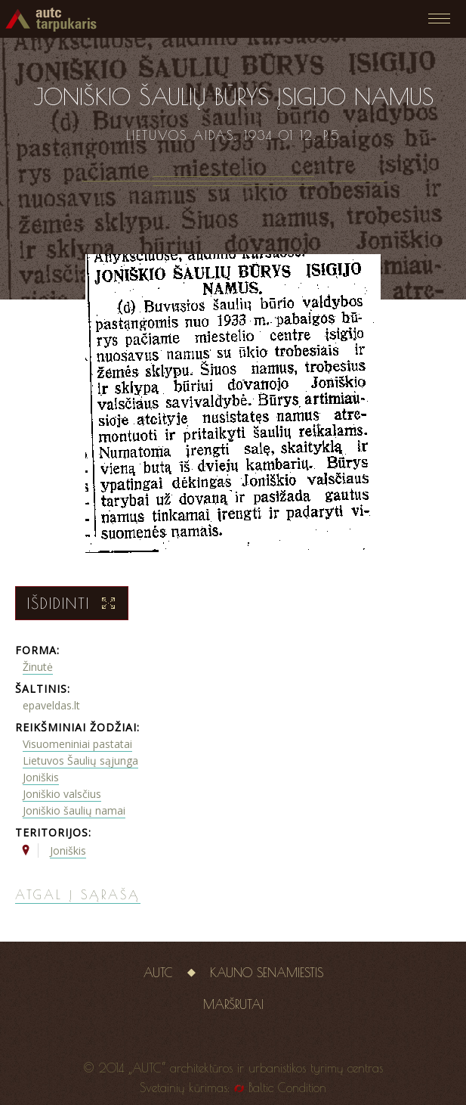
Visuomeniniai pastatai (77, 744)
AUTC (158, 972)
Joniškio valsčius (62, 794)
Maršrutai (233, 1004)
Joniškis (41, 777)
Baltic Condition (287, 1087)
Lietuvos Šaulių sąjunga (80, 760)
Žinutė (38, 667)
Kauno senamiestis (266, 972)
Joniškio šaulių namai (74, 810)
